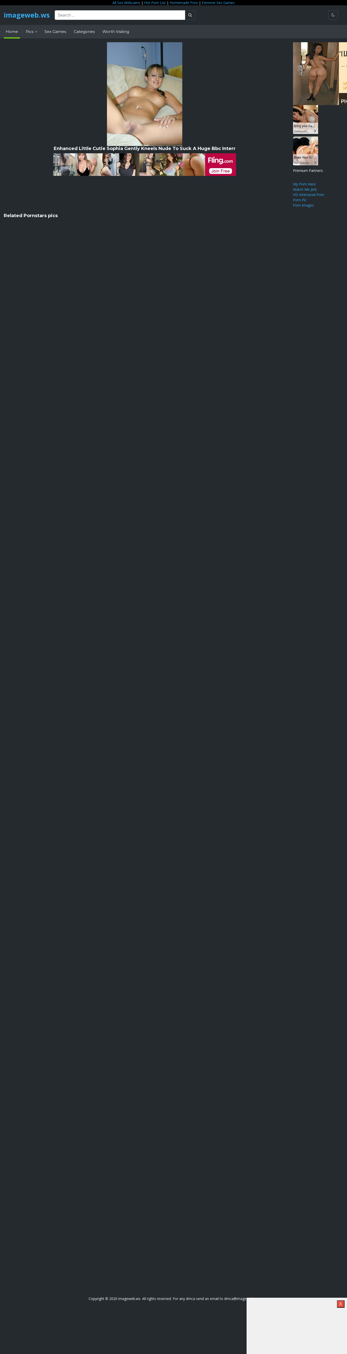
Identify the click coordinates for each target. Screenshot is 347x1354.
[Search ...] (121, 15)
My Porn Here (304, 184)
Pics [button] (30, 31)
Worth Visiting (115, 31)
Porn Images (303, 205)
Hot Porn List (155, 2)
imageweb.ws (27, 15)
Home (12, 31)
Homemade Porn (184, 2)
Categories (84, 31)
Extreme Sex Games (218, 2)
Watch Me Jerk (305, 189)
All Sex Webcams (126, 2)
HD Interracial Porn (308, 194)
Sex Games (55, 31)
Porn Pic (300, 200)
